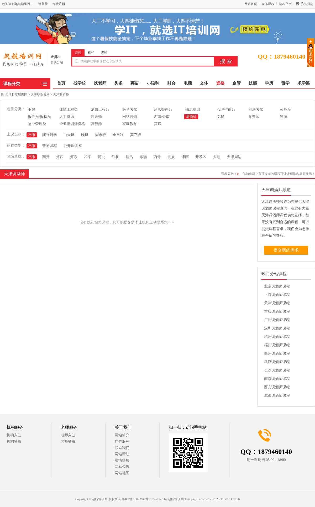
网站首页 (250, 4)
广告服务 (122, 441)
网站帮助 (122, 454)
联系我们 (122, 448)
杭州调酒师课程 (277, 337)
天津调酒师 (61, 94)
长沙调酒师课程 (277, 370)
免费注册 (58, 4)
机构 (91, 52)
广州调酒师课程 (277, 320)
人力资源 (66, 117)
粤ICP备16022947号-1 (136, 499)
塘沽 (129, 157)
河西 (60, 157)
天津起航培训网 (16, 94)
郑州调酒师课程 (277, 354)
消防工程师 (100, 110)
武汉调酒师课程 (277, 362)
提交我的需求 (286, 250)
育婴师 (253, 117)
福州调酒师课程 (277, 345)
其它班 (135, 135)
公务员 (285, 110)
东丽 (143, 157)
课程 (78, 53)
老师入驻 (68, 435)
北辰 (171, 157)
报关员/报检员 (39, 117)
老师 (104, 52)
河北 (101, 157)
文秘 (220, 117)
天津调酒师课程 (277, 303)
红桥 (115, 157)
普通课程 (49, 146)
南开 (46, 157)
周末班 (100, 135)
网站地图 (122, 473)
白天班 (69, 135)
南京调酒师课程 (277, 379)
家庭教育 (129, 124)
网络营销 (129, 117)
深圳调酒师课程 (277, 328)
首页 (61, 83)
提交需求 (131, 222)
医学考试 (129, 110)
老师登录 (68, 441)
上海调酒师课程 (277, 295)
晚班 (84, 135)
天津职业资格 (40, 94)
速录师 (96, 117)
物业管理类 (37, 124)
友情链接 (122, 460)
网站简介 (122, 435)
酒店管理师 (163, 110)
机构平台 (285, 4)
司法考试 (255, 110)
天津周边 (234, 157)
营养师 (96, 124)
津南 (185, 157)
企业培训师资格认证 (75, 124)
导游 (283, 117)
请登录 (43, 4)
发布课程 (268, 4)
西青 (157, 157)
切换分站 (56, 62)
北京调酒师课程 (277, 286)
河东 (73, 157)
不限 (31, 110)
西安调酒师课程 (277, 387)
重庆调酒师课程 (277, 311)
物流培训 (192, 110)
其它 (157, 124)
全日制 (118, 135)
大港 (216, 157)
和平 (87, 157)
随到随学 (49, 135)
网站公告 (122, 467)
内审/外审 (162, 117)
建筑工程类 (68, 110)
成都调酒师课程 (277, 396)
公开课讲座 (73, 146)
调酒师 (191, 117)
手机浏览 (306, 4)
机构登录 (14, 441)
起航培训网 (176, 499)
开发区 (200, 157)
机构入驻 (14, 435)
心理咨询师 (226, 110)
